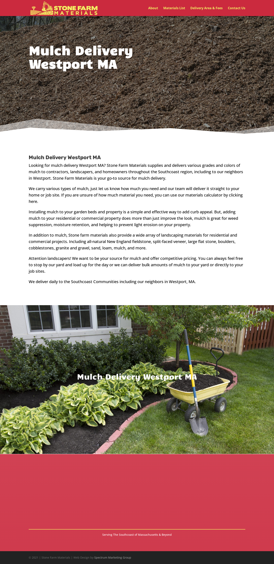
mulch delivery (64, 165)
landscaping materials (181, 235)
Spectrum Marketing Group (112, 557)
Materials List (174, 8)
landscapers (59, 258)
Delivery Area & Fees (206, 8)
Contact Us (236, 8)
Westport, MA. (182, 281)
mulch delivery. (152, 178)
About (153, 8)
